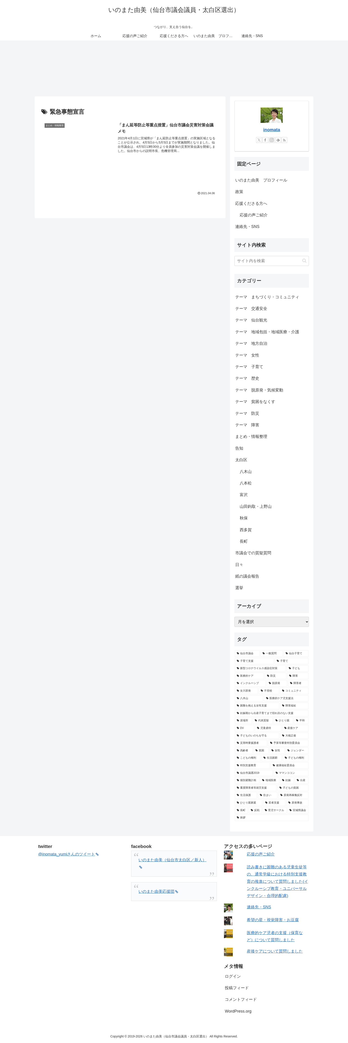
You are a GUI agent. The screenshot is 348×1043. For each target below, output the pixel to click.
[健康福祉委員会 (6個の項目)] (289, 765)
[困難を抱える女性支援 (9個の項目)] (257, 705)
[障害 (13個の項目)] (297, 676)
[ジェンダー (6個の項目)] (296, 750)
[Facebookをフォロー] (265, 140)
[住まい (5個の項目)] (267, 795)
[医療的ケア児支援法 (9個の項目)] (286, 698)
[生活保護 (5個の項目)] (246, 795)
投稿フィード (237, 988)
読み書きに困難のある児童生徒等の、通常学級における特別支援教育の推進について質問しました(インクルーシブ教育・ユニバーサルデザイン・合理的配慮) (277, 881)
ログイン (233, 976)
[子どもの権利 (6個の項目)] (295, 758)
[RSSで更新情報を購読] (284, 140)
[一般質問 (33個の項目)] (272, 653)
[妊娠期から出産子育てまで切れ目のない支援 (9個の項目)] (271, 713)
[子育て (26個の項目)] (291, 661)
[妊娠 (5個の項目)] (287, 780)
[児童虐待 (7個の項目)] (268, 728)
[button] (304, 260)
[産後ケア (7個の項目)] (295, 728)
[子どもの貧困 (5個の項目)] (292, 788)
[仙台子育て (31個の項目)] (296, 653)
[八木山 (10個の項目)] (249, 698)
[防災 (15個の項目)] (275, 676)
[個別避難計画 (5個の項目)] (247, 780)
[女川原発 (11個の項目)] (246, 691)
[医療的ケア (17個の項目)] (249, 676)
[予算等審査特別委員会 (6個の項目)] (288, 743)
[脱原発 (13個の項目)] (277, 683)
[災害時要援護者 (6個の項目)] (251, 743)
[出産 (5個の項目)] (301, 780)
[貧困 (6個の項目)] (261, 750)
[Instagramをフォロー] (272, 140)
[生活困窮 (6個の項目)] (271, 758)
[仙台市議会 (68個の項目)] (247, 653)
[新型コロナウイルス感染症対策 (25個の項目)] (260, 668)
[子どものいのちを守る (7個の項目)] (257, 735)
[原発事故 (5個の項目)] (297, 803)
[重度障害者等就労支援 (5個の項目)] (256, 788)
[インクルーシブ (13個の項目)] (250, 683)
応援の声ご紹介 (254, 215)
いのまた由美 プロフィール (261, 180)
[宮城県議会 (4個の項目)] (297, 810)
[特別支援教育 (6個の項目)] (252, 765)
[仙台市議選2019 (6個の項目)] (254, 773)
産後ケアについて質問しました (275, 951)
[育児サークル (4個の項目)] (275, 810)
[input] (271, 261)
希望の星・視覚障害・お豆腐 (273, 920)
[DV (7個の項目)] (244, 728)
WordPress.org (238, 1011)
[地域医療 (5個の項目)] (269, 780)
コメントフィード (241, 999)
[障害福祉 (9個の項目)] (294, 705)
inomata (271, 129)
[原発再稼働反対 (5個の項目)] (293, 795)
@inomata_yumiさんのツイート (68, 854)
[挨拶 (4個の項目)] (271, 817)
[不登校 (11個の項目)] (269, 691)
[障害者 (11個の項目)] (298, 683)
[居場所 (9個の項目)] (243, 720)
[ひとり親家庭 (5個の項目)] (248, 803)
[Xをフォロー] (259, 140)
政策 (239, 191)
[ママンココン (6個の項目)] (291, 773)
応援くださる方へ (251, 203)
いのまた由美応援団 (158, 891)
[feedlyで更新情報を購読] (278, 140)
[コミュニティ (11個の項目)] (294, 691)
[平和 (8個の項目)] (301, 720)
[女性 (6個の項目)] (277, 750)
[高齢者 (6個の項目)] (244, 750)
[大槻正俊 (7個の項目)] (294, 735)
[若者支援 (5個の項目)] (274, 803)
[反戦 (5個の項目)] (255, 810)
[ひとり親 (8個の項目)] (283, 720)
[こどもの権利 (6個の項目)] (248, 758)
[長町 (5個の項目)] (241, 810)
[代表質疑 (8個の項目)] (263, 720)
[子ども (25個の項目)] (297, 668)
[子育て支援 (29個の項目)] (254, 661)
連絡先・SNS (247, 226)
